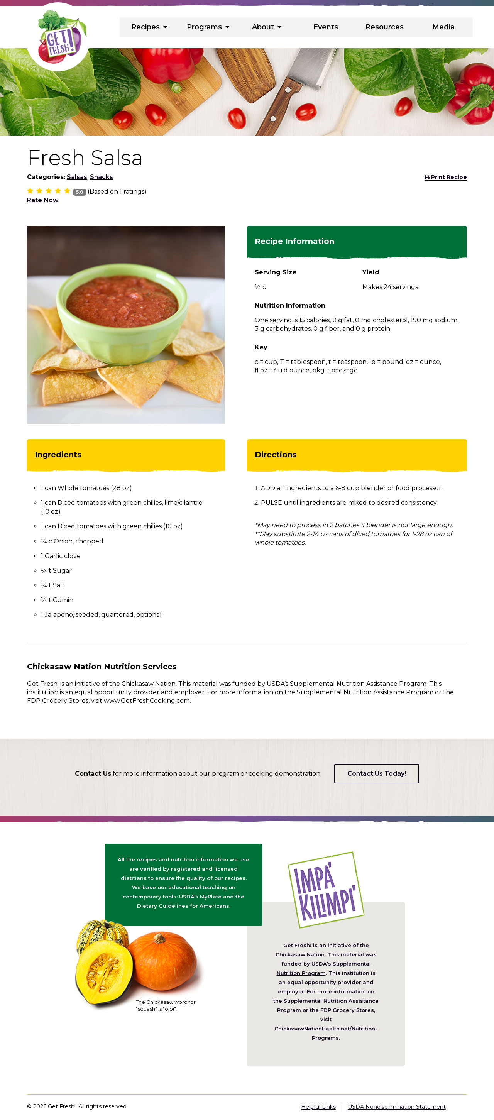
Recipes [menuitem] (149, 27)
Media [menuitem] (443, 27)
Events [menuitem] (325, 27)
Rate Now (43, 200)
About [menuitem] (267, 27)
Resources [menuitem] (384, 27)
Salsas (77, 177)
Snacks (101, 177)
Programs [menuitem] (208, 27)
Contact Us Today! (376, 773)
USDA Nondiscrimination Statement (397, 1106)
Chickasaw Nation (300, 954)
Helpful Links (318, 1106)
